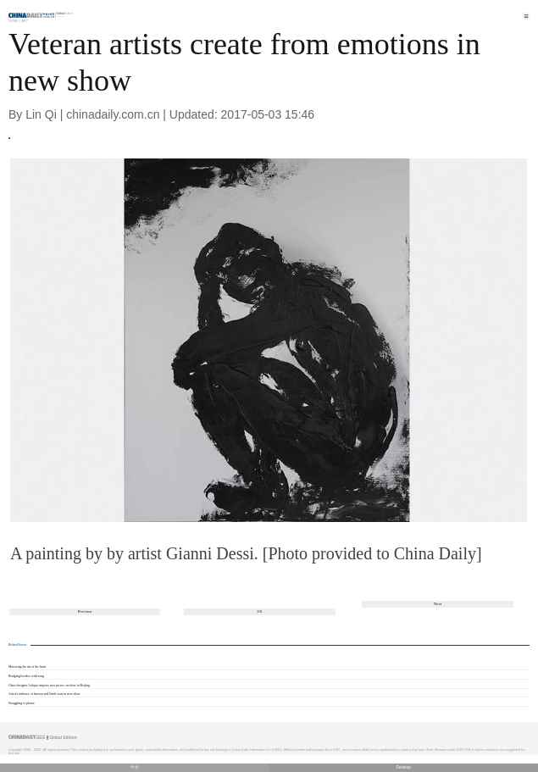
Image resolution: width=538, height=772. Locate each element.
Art (24, 21)
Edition (65, 13)
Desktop (403, 767)
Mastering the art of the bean (27, 667)
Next (437, 604)
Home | (14, 21)
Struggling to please (21, 703)
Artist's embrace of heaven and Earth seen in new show (44, 694)
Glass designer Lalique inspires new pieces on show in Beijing (49, 685)
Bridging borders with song (26, 676)
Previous (85, 611)
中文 (134, 767)
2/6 (259, 611)
